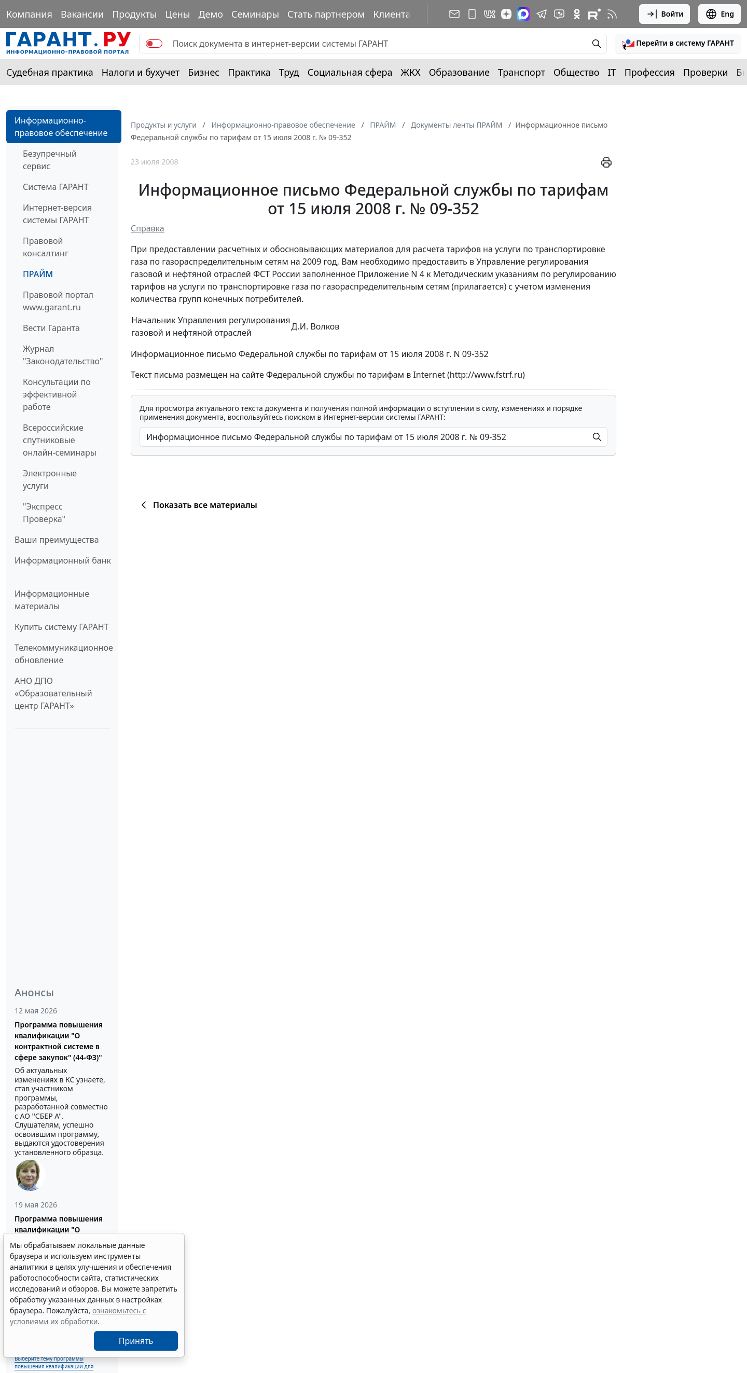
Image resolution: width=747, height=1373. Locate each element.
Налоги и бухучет (141, 72)
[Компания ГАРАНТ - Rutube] (594, 14)
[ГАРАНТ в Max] (523, 14)
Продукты (134, 14)
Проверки (705, 72)
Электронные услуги (50, 479)
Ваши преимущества (57, 539)
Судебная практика (49, 72)
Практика (249, 72)
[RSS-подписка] (612, 14)
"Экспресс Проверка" (44, 513)
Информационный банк (63, 560)
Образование (459, 72)
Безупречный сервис (50, 160)
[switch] (154, 43)
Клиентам (395, 14)
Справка (147, 228)
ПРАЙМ (38, 274)
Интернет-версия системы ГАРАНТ (57, 214)
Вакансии (82, 14)
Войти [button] (665, 14)
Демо (210, 14)
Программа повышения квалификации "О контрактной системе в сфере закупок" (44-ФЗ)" (59, 1041)
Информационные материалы (52, 600)
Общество (577, 72)
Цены (177, 14)
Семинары (255, 14)
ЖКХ (411, 72)
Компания (29, 14)
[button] (678, 43)
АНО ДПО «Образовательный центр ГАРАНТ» (53, 693)
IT (612, 72)
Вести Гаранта (51, 328)
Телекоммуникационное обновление (64, 654)
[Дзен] (506, 14)
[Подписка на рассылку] (454, 14)
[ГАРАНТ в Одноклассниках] (577, 14)
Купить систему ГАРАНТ (61, 627)
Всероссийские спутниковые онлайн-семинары (59, 440)
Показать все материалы (197, 505)
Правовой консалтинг (45, 247)
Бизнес (203, 72)
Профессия (650, 72)
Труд (289, 72)
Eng (719, 14)
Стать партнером (326, 14)
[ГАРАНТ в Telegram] (541, 14)
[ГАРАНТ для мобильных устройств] (472, 14)
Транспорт (521, 72)
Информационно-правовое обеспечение (61, 127)
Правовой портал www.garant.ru (58, 301)
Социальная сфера (350, 72)
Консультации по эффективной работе (57, 394)
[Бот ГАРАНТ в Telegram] (559, 14)
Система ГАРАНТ (56, 187)
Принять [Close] (136, 1341)
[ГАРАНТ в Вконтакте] (489, 14)
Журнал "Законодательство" (63, 355)
